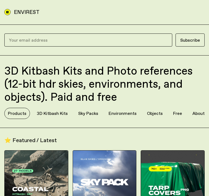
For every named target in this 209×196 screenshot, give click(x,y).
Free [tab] (177, 113)
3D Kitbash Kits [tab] (52, 113)
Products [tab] (17, 113)
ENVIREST (26, 12)
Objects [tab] (155, 113)
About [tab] (198, 113)
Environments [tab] (123, 113)
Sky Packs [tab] (88, 113)
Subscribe (190, 40)
